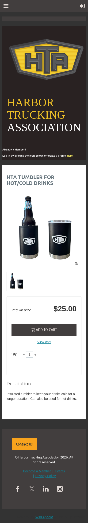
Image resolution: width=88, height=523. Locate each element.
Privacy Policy (45, 476)
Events (60, 471)
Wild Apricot (44, 517)
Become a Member (37, 471)
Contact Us (24, 443)
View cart (44, 342)
